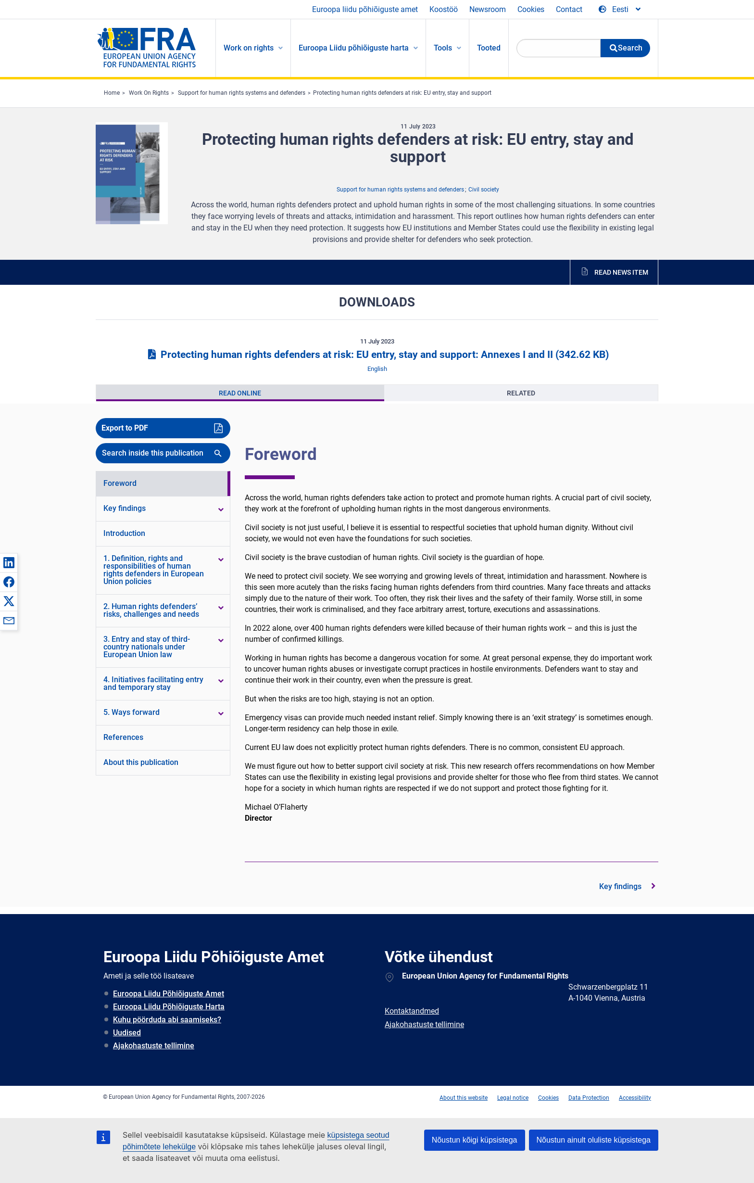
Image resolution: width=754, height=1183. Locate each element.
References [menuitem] (123, 737)
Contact (569, 9)
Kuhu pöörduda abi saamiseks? (167, 1019)
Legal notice (512, 1097)
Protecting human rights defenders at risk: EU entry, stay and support (402, 92)
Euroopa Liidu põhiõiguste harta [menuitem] (354, 47)
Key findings (620, 886)
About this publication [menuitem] (140, 762)
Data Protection (588, 1097)
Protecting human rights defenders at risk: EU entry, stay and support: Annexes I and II (376, 354)
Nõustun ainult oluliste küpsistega (594, 1140)
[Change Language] (620, 9)
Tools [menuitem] (443, 47)
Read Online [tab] (240, 393)
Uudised (127, 1032)
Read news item (621, 272)
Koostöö (443, 9)
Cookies (530, 9)
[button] (8, 562)
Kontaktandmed (412, 1011)
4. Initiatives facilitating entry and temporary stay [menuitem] (153, 683)
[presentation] (240, 393)
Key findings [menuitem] (124, 508)
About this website (464, 1097)
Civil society (483, 189)
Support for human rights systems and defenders (241, 92)
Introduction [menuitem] (124, 533)
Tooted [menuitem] (489, 47)
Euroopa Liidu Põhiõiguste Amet (168, 993)
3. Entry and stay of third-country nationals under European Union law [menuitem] (146, 647)
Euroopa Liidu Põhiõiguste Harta (169, 1006)
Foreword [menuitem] (120, 483)
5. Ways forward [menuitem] (131, 712)
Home (112, 92)
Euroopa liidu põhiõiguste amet (365, 9)
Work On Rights (149, 92)
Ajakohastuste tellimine (153, 1045)
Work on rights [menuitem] (249, 47)
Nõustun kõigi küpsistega (474, 1140)
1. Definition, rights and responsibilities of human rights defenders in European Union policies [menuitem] (153, 570)
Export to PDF (124, 427)
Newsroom (487, 9)
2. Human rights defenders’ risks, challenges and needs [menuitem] (151, 610)
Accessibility (635, 1097)
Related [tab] (521, 393)
